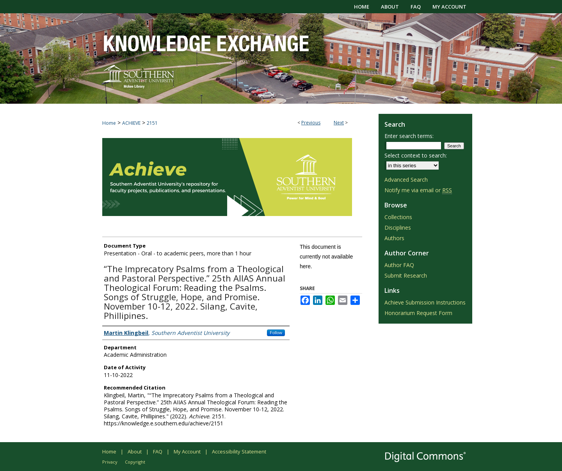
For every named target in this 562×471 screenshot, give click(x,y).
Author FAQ (399, 265)
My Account (187, 451)
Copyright (135, 462)
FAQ (157, 451)
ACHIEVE (131, 123)
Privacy (109, 462)
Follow (276, 332)
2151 (152, 123)
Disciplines (397, 227)
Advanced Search (406, 179)
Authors (394, 238)
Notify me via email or (418, 190)
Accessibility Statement (239, 451)
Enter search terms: (409, 136)
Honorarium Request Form (418, 313)
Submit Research (405, 275)
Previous (310, 122)
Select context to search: (415, 155)
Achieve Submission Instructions (425, 302)
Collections (398, 217)
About (135, 451)
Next (339, 122)
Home (109, 123)
